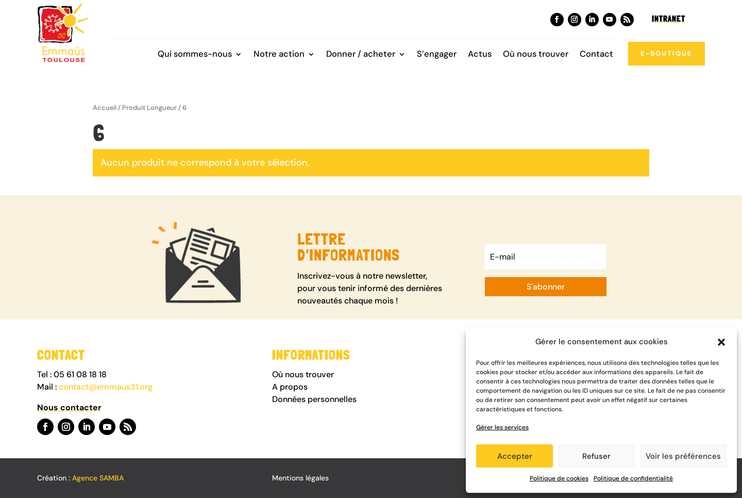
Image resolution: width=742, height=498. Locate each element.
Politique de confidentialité (633, 478)
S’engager (437, 55)
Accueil (104, 107)
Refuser (596, 456)
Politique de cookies (559, 478)
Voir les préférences (683, 456)
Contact (596, 55)
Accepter (514, 456)
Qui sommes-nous (195, 55)
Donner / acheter (360, 55)
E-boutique (666, 53)
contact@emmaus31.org (106, 386)
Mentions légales (300, 478)
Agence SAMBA (98, 478)
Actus (480, 55)
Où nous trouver (535, 55)
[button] (721, 342)
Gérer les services (502, 427)
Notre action (279, 55)
